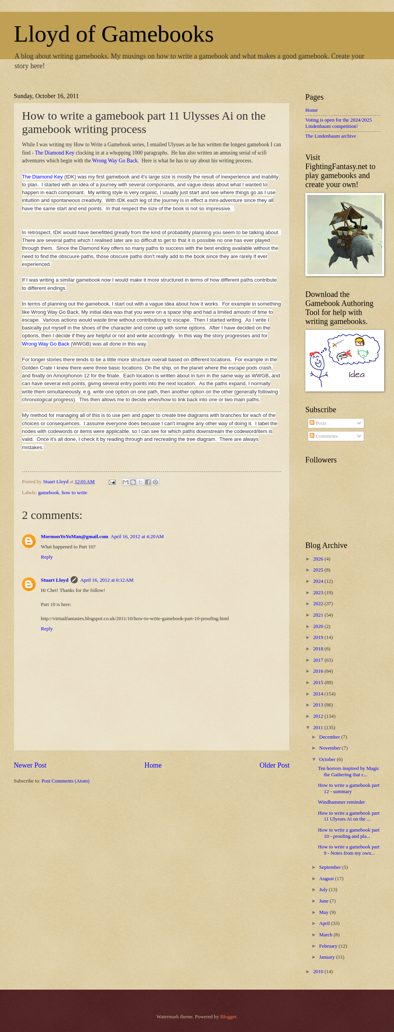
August (327, 878)
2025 (319, 570)
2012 (319, 716)
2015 (319, 682)
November (330, 748)
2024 (319, 581)
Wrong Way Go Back (115, 161)
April (325, 923)
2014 (319, 694)
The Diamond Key (55, 153)
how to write (74, 492)
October (328, 759)
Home (153, 765)
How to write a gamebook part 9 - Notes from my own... (348, 849)
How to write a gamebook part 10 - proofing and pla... (348, 833)
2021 (319, 615)
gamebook (48, 492)
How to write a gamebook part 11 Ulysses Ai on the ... (348, 816)
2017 (319, 660)
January (327, 957)
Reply (47, 557)
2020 (319, 626)
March (326, 934)
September (330, 867)
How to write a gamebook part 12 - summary (348, 788)
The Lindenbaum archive (330, 136)
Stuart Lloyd (54, 580)
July (324, 889)
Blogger (228, 1016)
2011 (319, 727)
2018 (319, 649)
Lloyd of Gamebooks (114, 34)
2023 (319, 592)
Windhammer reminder (341, 802)
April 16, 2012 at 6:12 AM (106, 580)
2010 (319, 971)
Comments (323, 436)
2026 (319, 559)
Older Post (274, 765)
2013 (319, 705)
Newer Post (30, 765)
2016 (319, 671)
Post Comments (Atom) (65, 781)
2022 (319, 603)
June (324, 901)
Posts (318, 423)
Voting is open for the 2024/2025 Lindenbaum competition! (338, 123)
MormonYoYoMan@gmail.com (74, 536)
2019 (319, 637)
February (329, 946)
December (330, 737)
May (324, 912)
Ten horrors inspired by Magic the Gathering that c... (348, 771)
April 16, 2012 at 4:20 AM (137, 536)
